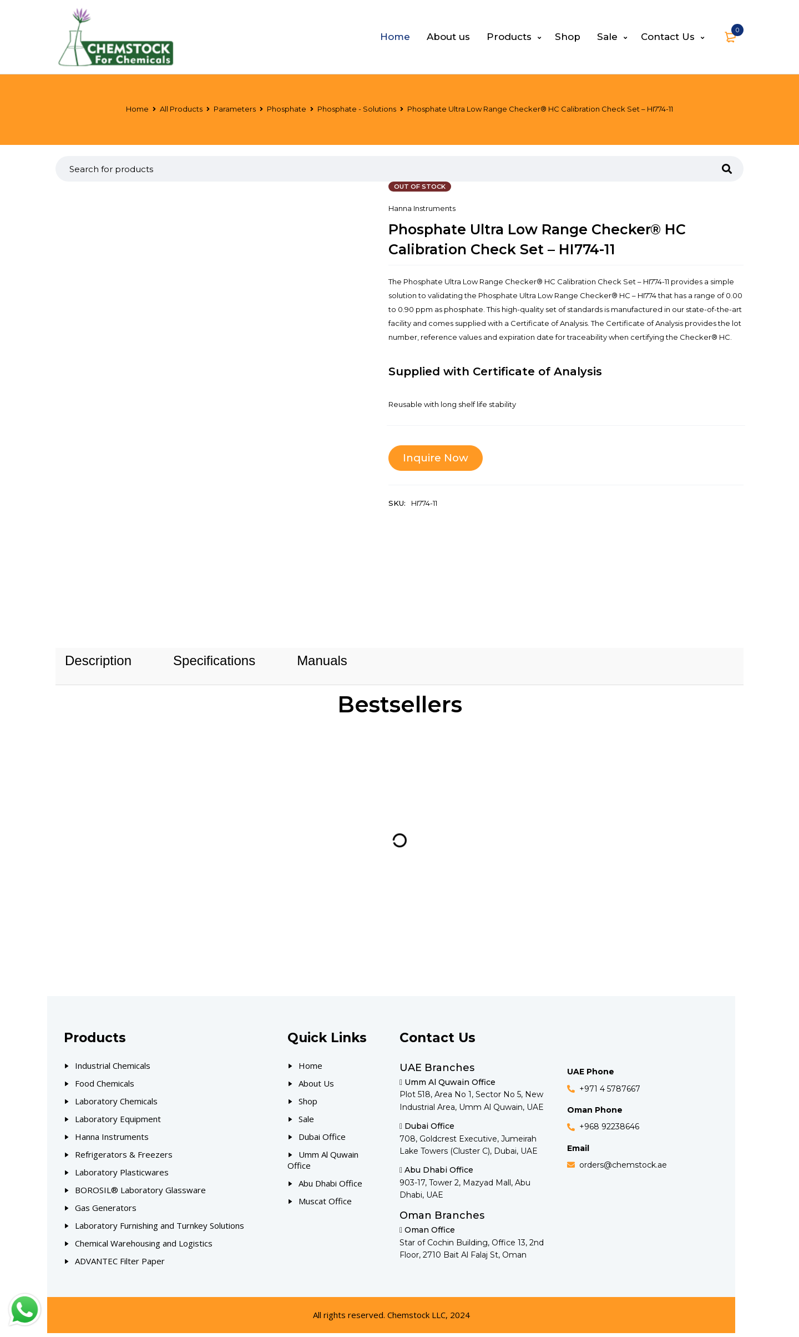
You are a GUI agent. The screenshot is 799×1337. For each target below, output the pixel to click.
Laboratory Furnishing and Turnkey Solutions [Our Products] (159, 1229)
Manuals (322, 662)
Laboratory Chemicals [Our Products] (116, 1104)
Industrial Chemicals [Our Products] (112, 1069)
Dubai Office (322, 1140)
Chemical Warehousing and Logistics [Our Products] (144, 1247)
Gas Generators (105, 1211)
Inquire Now (438, 458)
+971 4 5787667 (609, 1092)
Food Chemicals (104, 1087)
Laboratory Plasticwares (122, 1176)
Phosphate (286, 108)
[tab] (98, 662)
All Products (181, 108)
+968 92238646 (609, 1130)
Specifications (214, 662)
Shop (308, 1104)
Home (137, 108)
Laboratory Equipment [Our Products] (118, 1122)
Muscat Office (325, 1204)
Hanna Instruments (422, 208)
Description (98, 662)
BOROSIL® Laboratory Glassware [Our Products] (140, 1193)
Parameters (235, 108)
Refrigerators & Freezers (124, 1158)
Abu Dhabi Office (330, 1187)
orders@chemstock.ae (623, 1169)
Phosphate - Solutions (356, 108)
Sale (306, 1122)
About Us (316, 1087)
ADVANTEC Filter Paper (120, 1264)
